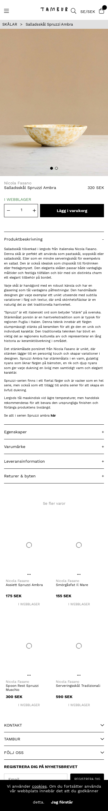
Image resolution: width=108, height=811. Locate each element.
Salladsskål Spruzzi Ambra (49, 24)
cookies (39, 786)
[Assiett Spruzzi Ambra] (29, 545)
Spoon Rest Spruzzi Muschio (22, 688)
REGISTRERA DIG (87, 779)
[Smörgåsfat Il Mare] (79, 545)
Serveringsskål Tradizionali (78, 686)
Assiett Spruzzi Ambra (24, 585)
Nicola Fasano (17, 183)
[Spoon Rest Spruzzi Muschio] (29, 646)
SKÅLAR (9, 24)
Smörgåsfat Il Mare (72, 585)
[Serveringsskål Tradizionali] (79, 646)
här (53, 415)
